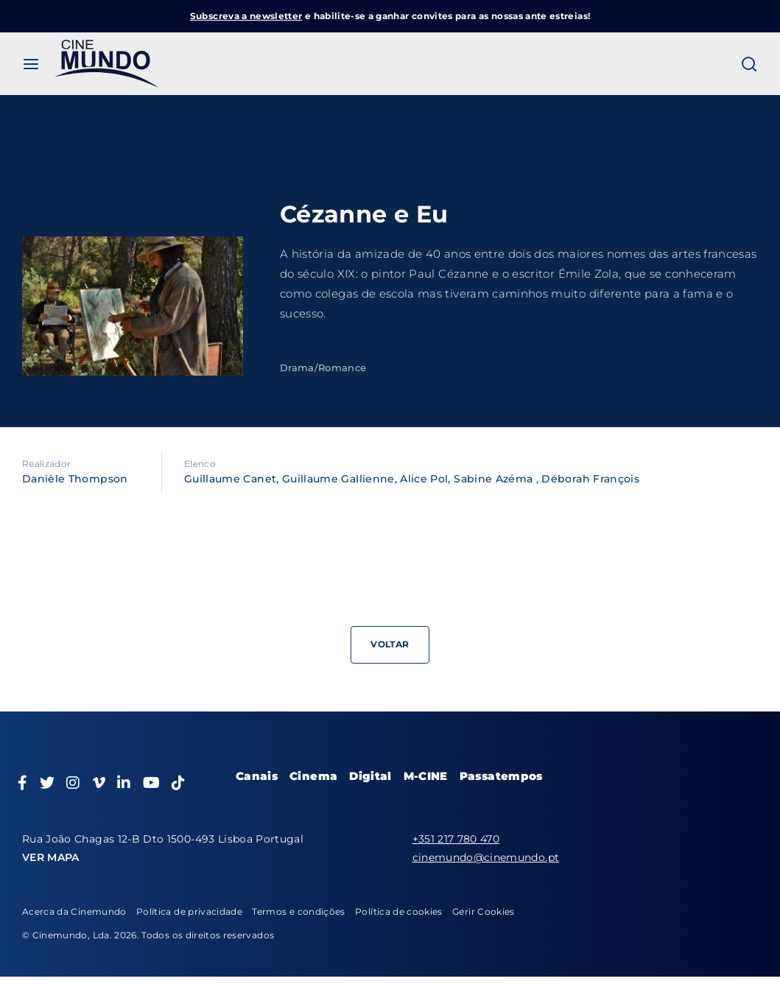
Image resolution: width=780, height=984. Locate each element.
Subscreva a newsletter (246, 15)
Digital (370, 776)
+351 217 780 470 (456, 839)
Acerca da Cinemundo (74, 911)
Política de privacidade (189, 911)
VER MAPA (51, 857)
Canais (257, 776)
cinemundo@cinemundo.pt (486, 857)
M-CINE (426, 776)
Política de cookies (399, 911)
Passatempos (501, 776)
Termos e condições (298, 911)
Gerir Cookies (483, 911)
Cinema (313, 776)
